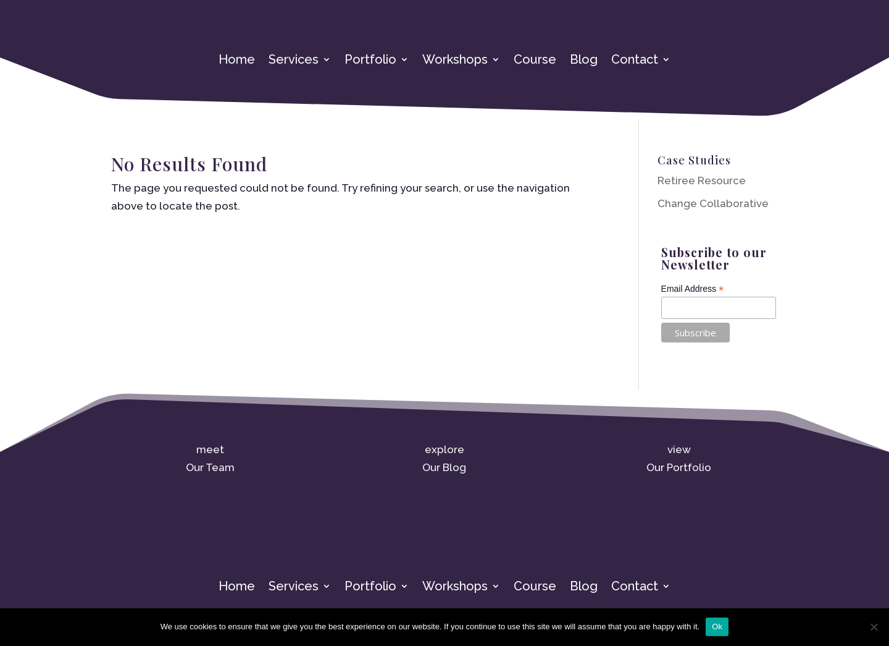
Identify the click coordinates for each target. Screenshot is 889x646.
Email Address (692, 289)
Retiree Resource (701, 180)
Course (535, 61)
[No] (873, 627)
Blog (584, 61)
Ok (717, 626)
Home (237, 61)
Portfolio (370, 61)
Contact (634, 61)
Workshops (455, 61)
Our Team (210, 467)
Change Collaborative (713, 203)
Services (294, 61)
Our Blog (444, 467)
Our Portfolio (678, 467)
